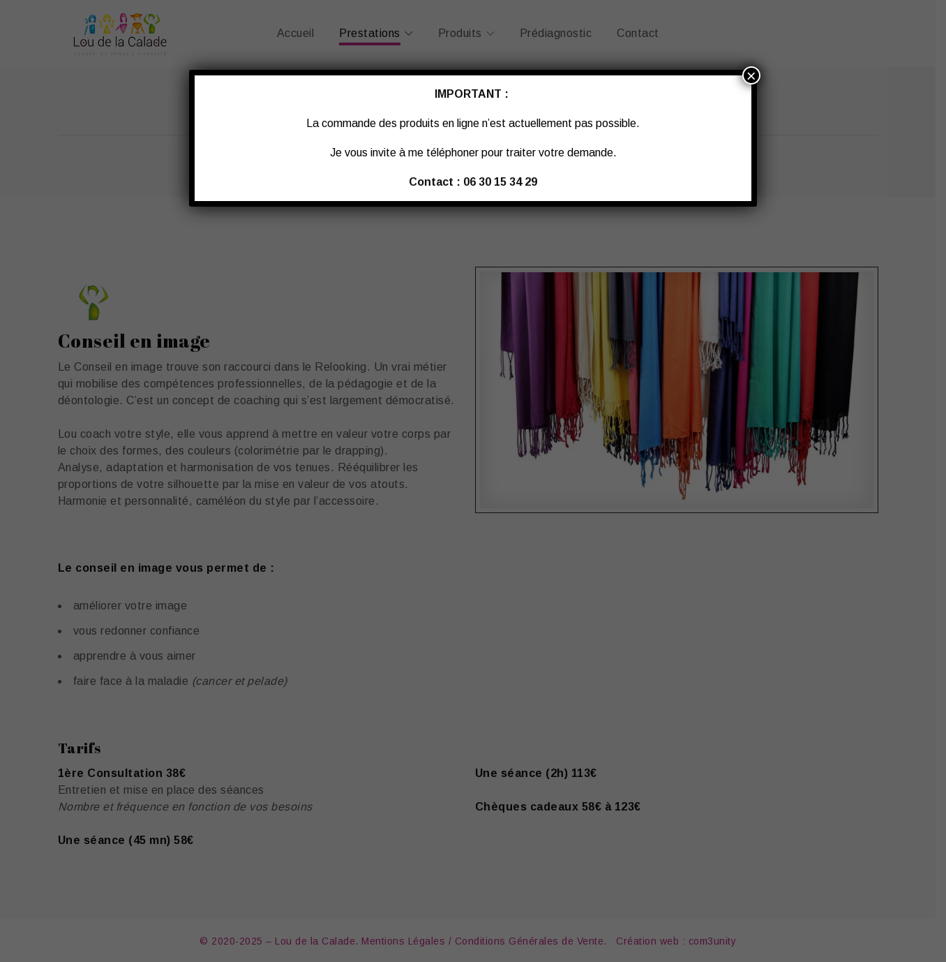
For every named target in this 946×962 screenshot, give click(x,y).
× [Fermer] (751, 75)
